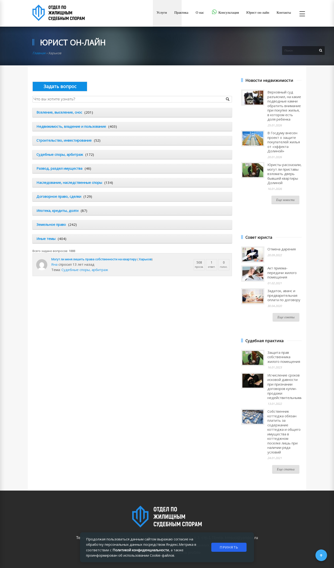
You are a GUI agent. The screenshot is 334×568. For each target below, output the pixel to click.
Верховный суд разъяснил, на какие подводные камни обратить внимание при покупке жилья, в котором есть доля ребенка (284, 105)
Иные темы (45, 238)
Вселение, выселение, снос (59, 112)
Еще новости (285, 200)
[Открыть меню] (302, 14)
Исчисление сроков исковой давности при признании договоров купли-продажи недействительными (284, 386)
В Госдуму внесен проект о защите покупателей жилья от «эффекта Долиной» (283, 142)
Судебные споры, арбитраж (59, 154)
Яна (54, 264)
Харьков (145, 259)
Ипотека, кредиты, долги (57, 210)
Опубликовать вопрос (60, 86)
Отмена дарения (281, 249)
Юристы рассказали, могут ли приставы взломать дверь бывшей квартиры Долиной (284, 173)
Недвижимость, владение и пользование (71, 126)
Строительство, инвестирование (64, 140)
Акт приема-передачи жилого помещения (282, 272)
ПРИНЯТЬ (229, 547)
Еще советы (286, 317)
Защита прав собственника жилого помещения (283, 357)
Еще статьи (286, 469)
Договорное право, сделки (58, 196)
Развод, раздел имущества (59, 168)
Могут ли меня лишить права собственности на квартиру (94, 259)
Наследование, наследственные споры (69, 182)
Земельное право (51, 224)
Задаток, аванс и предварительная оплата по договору (283, 295)
